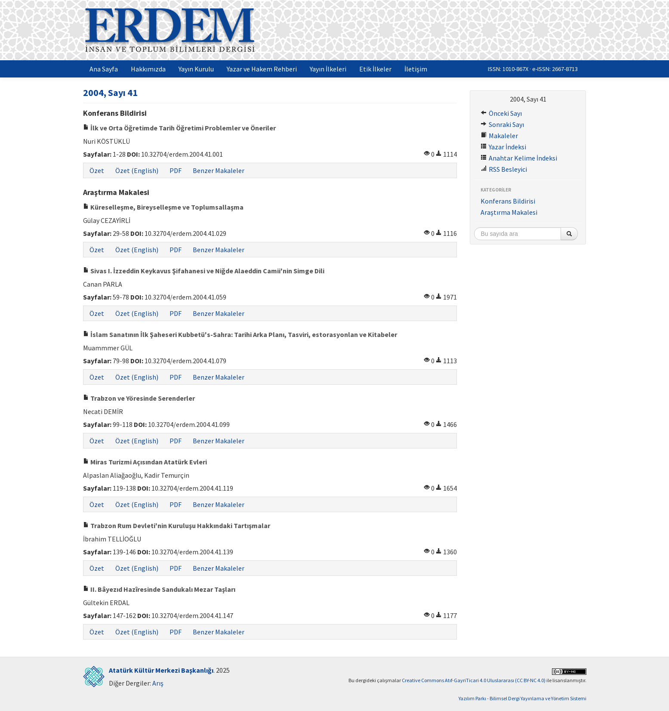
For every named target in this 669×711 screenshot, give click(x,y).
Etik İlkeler (375, 69)
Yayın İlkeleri (328, 69)
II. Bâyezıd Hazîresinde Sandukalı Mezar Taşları (159, 589)
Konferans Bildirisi (508, 201)
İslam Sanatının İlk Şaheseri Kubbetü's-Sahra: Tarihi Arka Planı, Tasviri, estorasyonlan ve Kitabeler (240, 334)
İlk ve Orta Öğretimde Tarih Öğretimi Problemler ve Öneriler (179, 128)
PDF (176, 170)
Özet (96, 170)
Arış (157, 683)
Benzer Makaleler (218, 170)
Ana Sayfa (103, 69)
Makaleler (499, 135)
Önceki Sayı (501, 113)
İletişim (415, 69)
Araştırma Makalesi (509, 212)
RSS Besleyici (504, 169)
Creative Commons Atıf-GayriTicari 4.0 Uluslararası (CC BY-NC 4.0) (474, 680)
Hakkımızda (148, 69)
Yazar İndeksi (503, 146)
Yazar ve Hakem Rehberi (262, 69)
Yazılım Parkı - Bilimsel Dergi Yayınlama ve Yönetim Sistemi (522, 698)
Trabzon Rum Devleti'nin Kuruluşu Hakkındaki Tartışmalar (176, 525)
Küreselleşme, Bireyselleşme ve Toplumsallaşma (163, 207)
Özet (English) (136, 170)
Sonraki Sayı (502, 124)
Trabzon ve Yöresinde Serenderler (139, 398)
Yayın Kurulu (196, 69)
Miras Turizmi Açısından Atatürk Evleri (145, 462)
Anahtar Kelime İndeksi (519, 158)
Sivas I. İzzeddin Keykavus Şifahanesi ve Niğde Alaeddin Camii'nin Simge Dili (203, 270)
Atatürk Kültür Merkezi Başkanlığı (161, 670)
